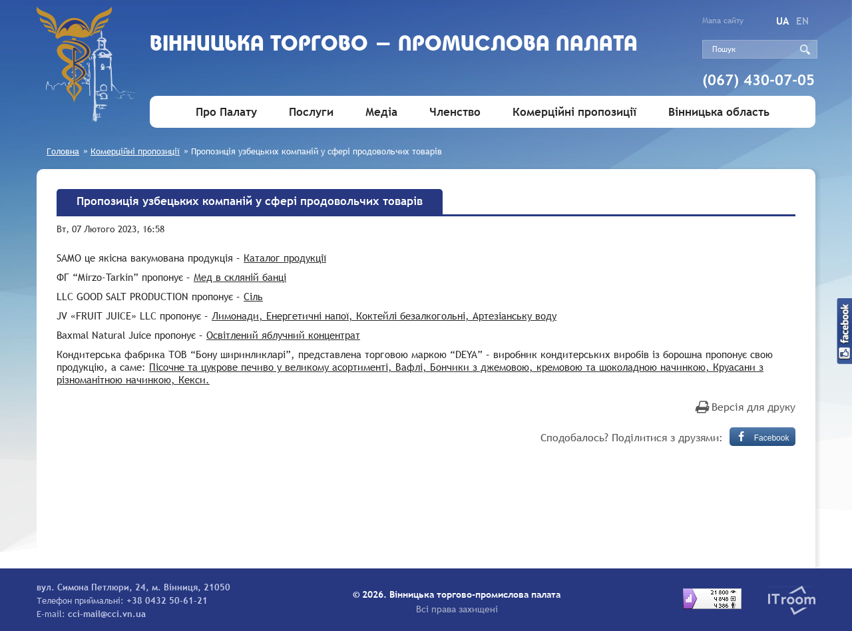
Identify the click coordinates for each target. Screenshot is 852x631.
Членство (455, 112)
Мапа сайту (723, 21)
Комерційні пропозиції (574, 112)
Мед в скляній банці (240, 277)
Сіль (253, 296)
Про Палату (226, 112)
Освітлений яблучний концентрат (283, 334)
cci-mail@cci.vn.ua (107, 614)
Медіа (381, 112)
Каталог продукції (285, 257)
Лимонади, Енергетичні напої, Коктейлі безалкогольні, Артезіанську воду (384, 315)
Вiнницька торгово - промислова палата (394, 45)
